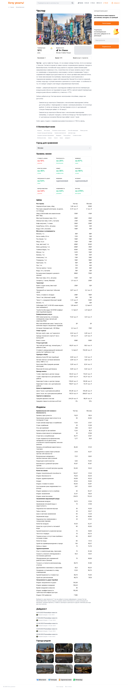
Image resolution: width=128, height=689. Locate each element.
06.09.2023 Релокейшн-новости (46, 634)
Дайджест (115, 3)
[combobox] (53, 3)
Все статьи (68, 686)
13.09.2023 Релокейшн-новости (46, 629)
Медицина (58, 135)
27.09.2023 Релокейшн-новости (46, 618)
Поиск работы (67, 135)
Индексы (39, 130)
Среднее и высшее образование (45, 135)
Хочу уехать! (16, 2)
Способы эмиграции (73, 130)
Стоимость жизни (77, 135)
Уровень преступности (60, 133)
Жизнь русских (84, 130)
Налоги (56, 138)
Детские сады (71, 133)
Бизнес (50, 138)
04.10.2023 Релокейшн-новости (46, 612)
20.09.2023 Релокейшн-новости (46, 623)
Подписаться (106, 46)
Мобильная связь (41, 138)
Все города (47, 130)
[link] (41, 679)
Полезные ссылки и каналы (59, 130)
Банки (61, 138)
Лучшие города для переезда (44, 133)
